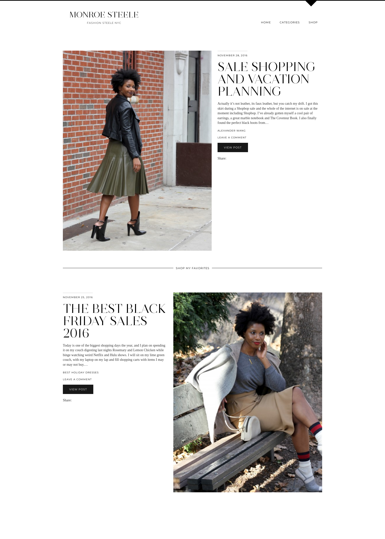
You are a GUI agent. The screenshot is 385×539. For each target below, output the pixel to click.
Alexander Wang (232, 130)
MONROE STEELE (104, 14)
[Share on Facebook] (231, 158)
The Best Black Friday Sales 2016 (114, 321)
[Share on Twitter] (233, 158)
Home (266, 22)
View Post (233, 147)
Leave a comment (232, 137)
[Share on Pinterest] (235, 158)
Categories (290, 22)
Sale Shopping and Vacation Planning (267, 79)
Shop (313, 22)
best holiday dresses (81, 372)
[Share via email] (228, 158)
